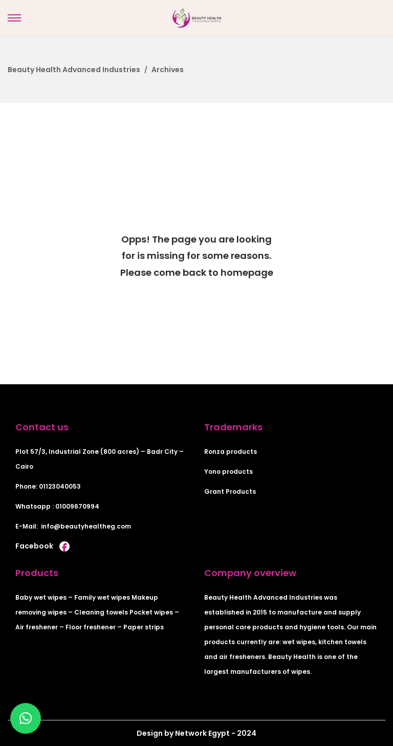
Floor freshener (91, 627)
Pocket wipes (151, 612)
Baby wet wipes (41, 597)
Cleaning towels (101, 612)
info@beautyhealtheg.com (86, 526)
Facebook (42, 546)
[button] (25, 718)
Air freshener (36, 627)
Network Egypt (201, 733)
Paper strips (143, 627)
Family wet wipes (102, 597)
